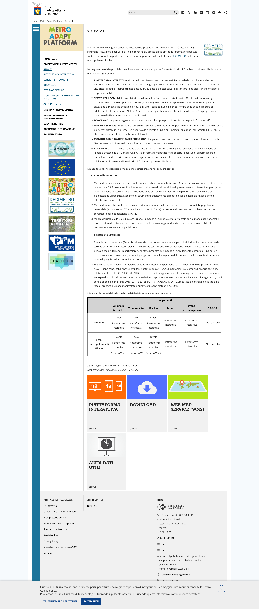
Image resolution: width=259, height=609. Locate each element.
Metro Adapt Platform (51, 20)
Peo (164, 550)
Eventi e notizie (53, 123)
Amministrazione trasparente (60, 523)
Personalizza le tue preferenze (60, 601)
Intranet (48, 553)
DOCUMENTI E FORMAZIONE (59, 129)
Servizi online (51, 535)
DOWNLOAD (50, 85)
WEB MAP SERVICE (54, 90)
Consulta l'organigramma (176, 574)
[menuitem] (62, 59)
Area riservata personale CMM (60, 547)
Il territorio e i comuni (56, 529)
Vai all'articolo (106, 403)
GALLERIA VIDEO (53, 134)
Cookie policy (48, 590)
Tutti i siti (92, 506)
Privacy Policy (51, 541)
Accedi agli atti (170, 580)
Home (35, 20)
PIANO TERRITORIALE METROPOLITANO (55, 117)
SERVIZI (69, 20)
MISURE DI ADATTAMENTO (58, 110)
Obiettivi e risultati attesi (60, 64)
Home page (50, 59)
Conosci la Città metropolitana (60, 511)
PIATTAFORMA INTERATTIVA (59, 74)
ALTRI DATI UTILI (52, 103)
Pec (164, 544)
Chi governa (50, 506)
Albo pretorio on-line (55, 517)
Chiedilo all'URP (166, 538)
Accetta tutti (91, 601)
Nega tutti (221, 589)
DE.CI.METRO (179, 56)
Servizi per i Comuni (56, 79)
